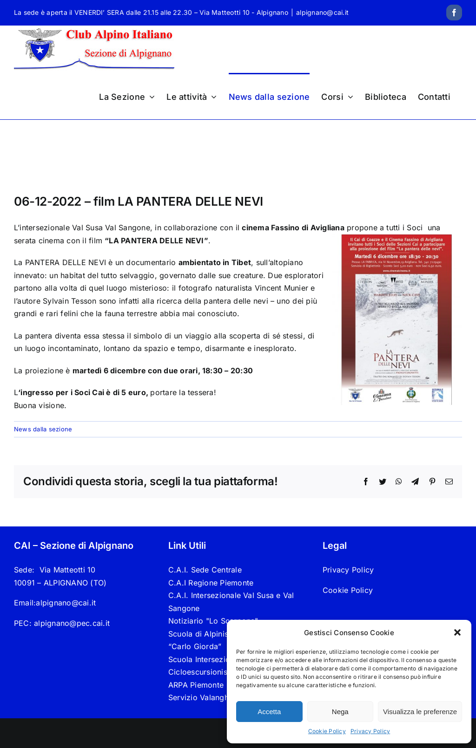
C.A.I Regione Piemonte (210, 582)
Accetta (269, 711)
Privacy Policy (370, 731)
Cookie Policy (327, 731)
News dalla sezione (43, 429)
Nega (340, 711)
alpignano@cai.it (322, 12)
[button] (457, 632)
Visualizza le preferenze (420, 711)
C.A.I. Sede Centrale (205, 569)
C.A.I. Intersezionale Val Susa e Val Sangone (231, 602)
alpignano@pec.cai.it (72, 623)
